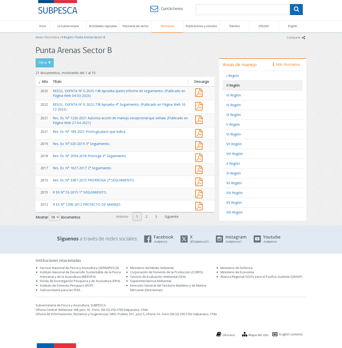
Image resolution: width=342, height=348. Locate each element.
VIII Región (234, 153)
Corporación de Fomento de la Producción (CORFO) (166, 272)
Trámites (234, 26)
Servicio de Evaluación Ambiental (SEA (157, 276)
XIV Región (234, 192)
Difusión (264, 26)
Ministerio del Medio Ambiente (152, 268)
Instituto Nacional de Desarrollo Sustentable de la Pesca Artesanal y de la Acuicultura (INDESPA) (80, 274)
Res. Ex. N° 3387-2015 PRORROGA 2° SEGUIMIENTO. (94, 180)
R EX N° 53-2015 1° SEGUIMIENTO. (80, 192)
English (292, 26)
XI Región (233, 173)
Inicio (42, 26)
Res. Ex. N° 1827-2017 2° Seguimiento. (82, 168)
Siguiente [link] (172, 216)
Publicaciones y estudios (201, 26)
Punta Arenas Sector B (90, 37)
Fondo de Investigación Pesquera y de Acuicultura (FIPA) (80, 281)
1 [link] (137, 216)
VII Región (234, 144)
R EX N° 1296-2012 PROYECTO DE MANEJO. (87, 204)
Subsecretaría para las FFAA (60, 290)
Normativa (167, 26)
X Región (233, 163)
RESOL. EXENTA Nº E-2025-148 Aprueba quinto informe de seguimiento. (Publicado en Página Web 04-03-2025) (200, 92)
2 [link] (146, 216)
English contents (291, 334)
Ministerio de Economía (237, 272)
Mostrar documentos (58, 217)
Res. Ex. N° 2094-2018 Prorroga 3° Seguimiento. (90, 156)
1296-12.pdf (200, 205)
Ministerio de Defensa (236, 268)
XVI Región (234, 212)
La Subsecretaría (68, 26)
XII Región (234, 183)
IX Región (233, 114)
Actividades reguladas (103, 26)
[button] (39, 81)
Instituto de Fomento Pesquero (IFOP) (66, 285)
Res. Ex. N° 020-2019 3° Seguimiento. (81, 143)
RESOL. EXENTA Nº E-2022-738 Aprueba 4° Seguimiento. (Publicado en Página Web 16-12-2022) (200, 105)
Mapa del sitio (258, 335)
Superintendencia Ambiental (150, 281)
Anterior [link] (122, 216)
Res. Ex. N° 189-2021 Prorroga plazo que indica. (89, 131)
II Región (67, 37)
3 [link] (156, 216)
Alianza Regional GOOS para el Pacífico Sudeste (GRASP (260, 276)
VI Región (233, 134)
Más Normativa (286, 64)
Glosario (229, 335)
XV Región (234, 202)
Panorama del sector (136, 26)
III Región (233, 95)
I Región (232, 75)
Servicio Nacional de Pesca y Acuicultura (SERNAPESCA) (79, 268)
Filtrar (44, 62)
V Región (233, 124)
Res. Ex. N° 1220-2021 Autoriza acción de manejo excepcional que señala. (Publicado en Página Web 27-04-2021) (200, 119)
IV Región (233, 105)
